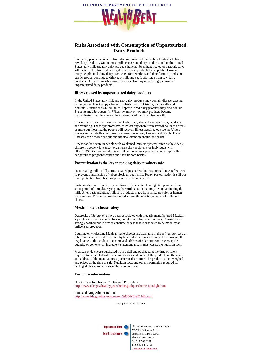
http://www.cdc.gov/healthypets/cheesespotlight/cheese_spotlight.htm (120, 285)
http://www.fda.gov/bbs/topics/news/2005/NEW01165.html (113, 296)
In (93, 70)
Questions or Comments (144, 348)
